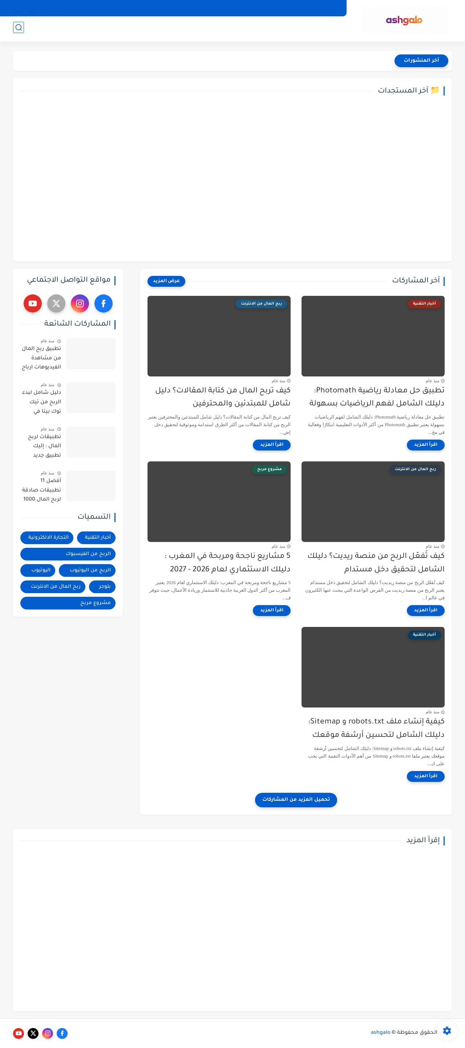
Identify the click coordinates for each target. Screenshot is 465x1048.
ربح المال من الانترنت (78, 29)
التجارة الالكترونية (285, 29)
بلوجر (117, 29)
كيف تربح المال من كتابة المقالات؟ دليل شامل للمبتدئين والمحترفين (223, 398)
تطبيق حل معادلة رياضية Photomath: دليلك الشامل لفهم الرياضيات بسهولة (377, 398)
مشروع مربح (95, 603)
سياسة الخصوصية (318, 8)
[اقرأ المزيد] (426, 445)
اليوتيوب (140, 29)
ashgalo (381, 1033)
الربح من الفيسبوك (232, 29)
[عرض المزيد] (166, 281)
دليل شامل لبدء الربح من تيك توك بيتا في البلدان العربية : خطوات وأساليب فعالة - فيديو (41, 403)
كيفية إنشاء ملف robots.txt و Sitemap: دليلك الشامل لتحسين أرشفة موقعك (376, 729)
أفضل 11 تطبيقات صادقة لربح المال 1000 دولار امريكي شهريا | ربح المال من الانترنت (41, 491)
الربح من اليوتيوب (179, 29)
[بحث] (18, 29)
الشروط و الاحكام (243, 8)
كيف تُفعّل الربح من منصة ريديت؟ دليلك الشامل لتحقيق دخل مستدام (376, 563)
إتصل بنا (279, 8)
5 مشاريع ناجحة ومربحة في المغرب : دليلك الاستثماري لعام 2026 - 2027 (228, 563)
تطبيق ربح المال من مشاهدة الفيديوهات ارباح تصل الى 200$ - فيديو (41, 359)
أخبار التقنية (328, 29)
